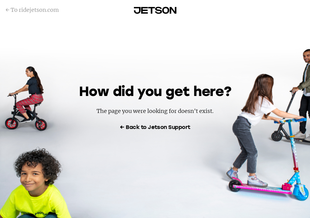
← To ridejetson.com (32, 9)
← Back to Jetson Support (155, 127)
